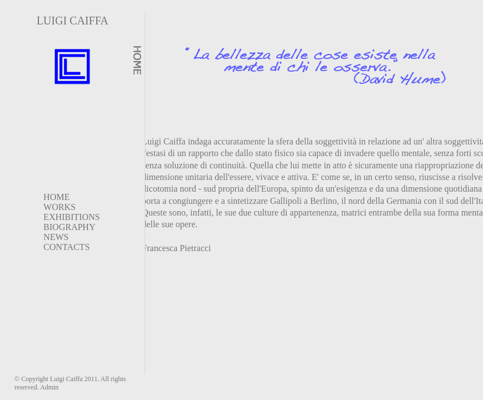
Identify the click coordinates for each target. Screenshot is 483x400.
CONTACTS (66, 247)
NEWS (55, 237)
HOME (56, 197)
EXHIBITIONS (71, 217)
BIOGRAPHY (69, 227)
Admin (49, 387)
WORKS (59, 207)
